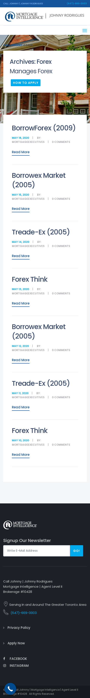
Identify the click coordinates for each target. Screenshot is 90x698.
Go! (76, 551)
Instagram (16, 665)
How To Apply (25, 83)
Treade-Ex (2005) (41, 232)
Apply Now (16, 643)
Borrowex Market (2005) (38, 180)
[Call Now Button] (10, 689)
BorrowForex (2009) (44, 128)
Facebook (15, 658)
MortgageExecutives (28, 142)
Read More (20, 152)
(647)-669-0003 (77, 3)
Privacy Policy (19, 627)
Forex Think (29, 279)
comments (62, 142)
